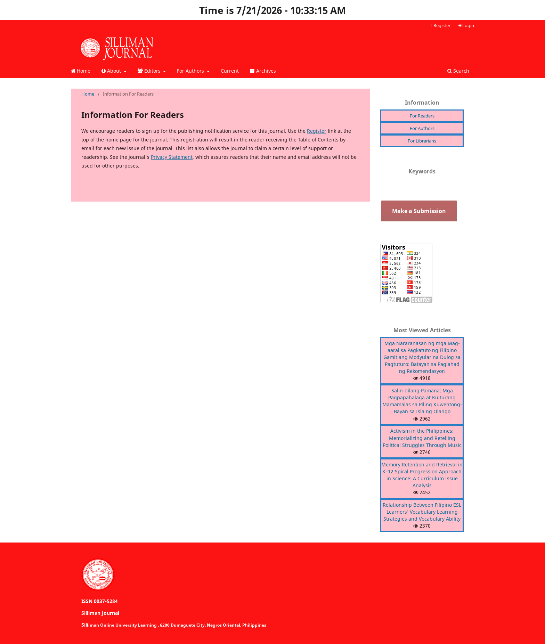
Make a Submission (419, 211)
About (111, 70)
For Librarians (422, 141)
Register (440, 25)
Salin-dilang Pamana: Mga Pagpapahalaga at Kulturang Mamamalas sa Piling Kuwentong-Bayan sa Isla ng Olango (422, 401)
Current (230, 70)
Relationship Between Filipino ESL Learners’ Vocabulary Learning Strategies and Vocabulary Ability (422, 512)
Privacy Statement (172, 157)
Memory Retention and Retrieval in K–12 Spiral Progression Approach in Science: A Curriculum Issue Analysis (422, 475)
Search (458, 70)
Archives (263, 70)
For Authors (191, 70)
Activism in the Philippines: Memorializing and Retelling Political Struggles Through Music (422, 437)
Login (466, 25)
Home (80, 70)
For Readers (422, 116)
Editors (150, 70)
